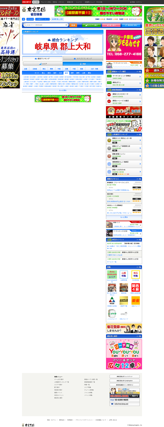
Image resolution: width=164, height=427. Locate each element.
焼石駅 (53, 81)
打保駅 (92, 84)
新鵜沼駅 (60, 79)
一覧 (139, 72)
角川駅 (81, 84)
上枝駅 (47, 84)
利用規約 (70, 420)
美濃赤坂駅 (47, 86)
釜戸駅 (51, 77)
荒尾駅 (41, 86)
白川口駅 (32, 81)
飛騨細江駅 (74, 84)
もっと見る (62, 90)
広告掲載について (101, 420)
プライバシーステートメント (84, 420)
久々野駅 (26, 84)
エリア (43, 64)
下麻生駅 (98, 79)
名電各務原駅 (53, 79)
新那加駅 (26, 79)
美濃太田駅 (78, 79)
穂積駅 (30, 86)
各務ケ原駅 (44, 79)
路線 (82, 64)
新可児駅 (92, 86)
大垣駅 (36, 86)
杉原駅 (97, 84)
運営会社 (61, 420)
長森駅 (99, 77)
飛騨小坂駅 (93, 81)
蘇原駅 (37, 79)
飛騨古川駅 (61, 84)
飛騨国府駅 (53, 84)
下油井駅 (39, 81)
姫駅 (76, 86)
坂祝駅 (72, 79)
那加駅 (32, 79)
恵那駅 (61, 77)
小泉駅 (66, 86)
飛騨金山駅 (46, 81)
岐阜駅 (93, 77)
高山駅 (41, 84)
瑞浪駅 (45, 77)
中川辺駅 (91, 79)
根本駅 (72, 86)
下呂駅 (59, 81)
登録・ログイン (51, 420)
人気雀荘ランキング (42, 19)
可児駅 (86, 86)
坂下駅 (88, 77)
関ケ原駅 (60, 86)
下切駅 (81, 86)
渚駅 (99, 81)
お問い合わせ (113, 420)
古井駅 (85, 79)
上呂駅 (79, 81)
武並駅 (56, 77)
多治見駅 (32, 77)
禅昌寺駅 (64, 81)
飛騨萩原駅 (72, 81)
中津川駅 (75, 77)
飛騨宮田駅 (85, 81)
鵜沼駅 (67, 79)
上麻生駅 (26, 81)
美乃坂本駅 (68, 77)
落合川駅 (82, 77)
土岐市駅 (39, 77)
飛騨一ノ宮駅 (34, 84)
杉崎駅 (68, 84)
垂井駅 (54, 86)
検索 (73, 25)
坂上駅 (87, 84)
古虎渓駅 (26, 77)
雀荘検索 (30, 19)
